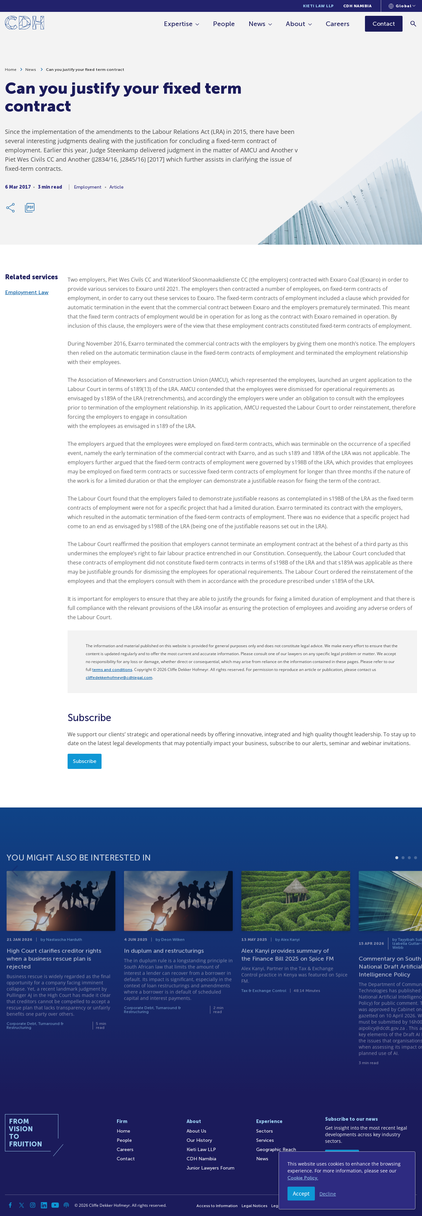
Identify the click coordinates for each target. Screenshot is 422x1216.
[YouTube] (55, 1205)
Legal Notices (254, 1205)
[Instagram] (32, 1205)
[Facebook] (10, 1205)
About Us (196, 1131)
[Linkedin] (44, 1205)
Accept (301, 1193)
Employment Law (26, 292)
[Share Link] (11, 211)
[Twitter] (21, 1205)
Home (10, 72)
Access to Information (217, 1205)
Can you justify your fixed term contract (85, 72)
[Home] (24, 24)
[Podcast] (66, 1205)
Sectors (264, 1131)
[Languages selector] (402, 6)
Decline (327, 1194)
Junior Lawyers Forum (210, 1168)
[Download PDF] (30, 211)
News (257, 24)
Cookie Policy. (302, 1178)
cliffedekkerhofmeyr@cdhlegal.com (119, 677)
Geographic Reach (276, 1149)
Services (265, 1140)
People (224, 24)
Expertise (179, 24)
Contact (126, 1159)
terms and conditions (112, 669)
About (296, 24)
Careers (338, 24)
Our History (199, 1140)
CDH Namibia (357, 6)
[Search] (414, 23)
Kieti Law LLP (318, 6)
